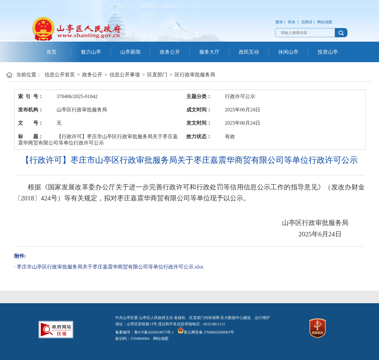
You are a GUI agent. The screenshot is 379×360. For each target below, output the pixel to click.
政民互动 (249, 52)
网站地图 (324, 22)
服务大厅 (209, 52)
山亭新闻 (130, 52)
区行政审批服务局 (195, 74)
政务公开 (170, 52)
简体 (291, 22)
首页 (51, 52)
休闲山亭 (288, 52)
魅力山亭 (91, 52)
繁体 (279, 22)
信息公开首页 (60, 74)
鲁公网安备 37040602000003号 (205, 332)
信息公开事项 (125, 74)
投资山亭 (328, 52)
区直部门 (157, 74)
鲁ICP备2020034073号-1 (154, 332)
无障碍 (306, 22)
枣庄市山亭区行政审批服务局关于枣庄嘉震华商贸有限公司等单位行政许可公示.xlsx (110, 266)
